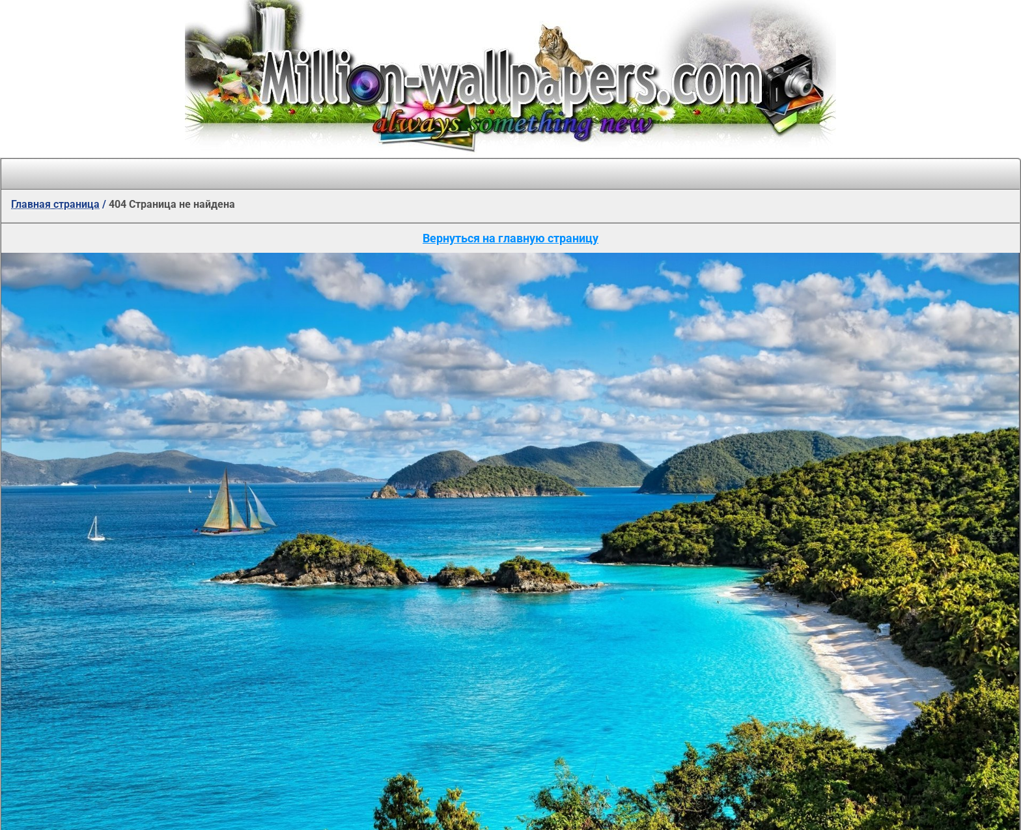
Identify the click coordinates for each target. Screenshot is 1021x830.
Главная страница (55, 204)
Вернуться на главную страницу (510, 238)
